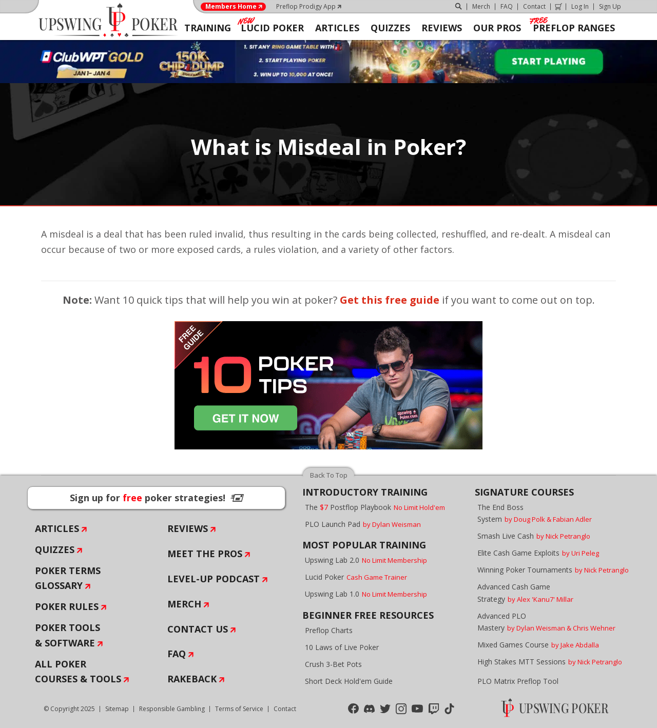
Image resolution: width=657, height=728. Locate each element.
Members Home (231, 7)
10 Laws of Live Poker (342, 647)
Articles (57, 528)
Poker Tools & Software (67, 635)
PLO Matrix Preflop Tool (517, 681)
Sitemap (117, 708)
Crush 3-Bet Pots (333, 664)
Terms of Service (239, 708)
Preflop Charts (329, 630)
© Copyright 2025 (69, 708)
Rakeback (192, 679)
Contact (534, 6)
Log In (580, 6)
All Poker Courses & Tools (78, 671)
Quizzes (54, 549)
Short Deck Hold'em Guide (349, 681)
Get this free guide (389, 300)
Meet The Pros (204, 553)
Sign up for (156, 497)
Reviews (187, 528)
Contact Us (197, 629)
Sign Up (610, 6)
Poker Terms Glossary (68, 578)
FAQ (506, 6)
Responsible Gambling (172, 708)
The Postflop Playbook (375, 507)
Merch (481, 6)
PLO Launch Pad (363, 524)
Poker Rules (67, 606)
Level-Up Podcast (213, 579)
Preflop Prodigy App (306, 6)
